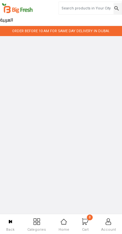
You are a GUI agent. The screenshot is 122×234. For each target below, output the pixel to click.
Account (108, 225)
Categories (36, 225)
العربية (111, 8)
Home (64, 225)
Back (10, 225)
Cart (87, 223)
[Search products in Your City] (68, 8)
